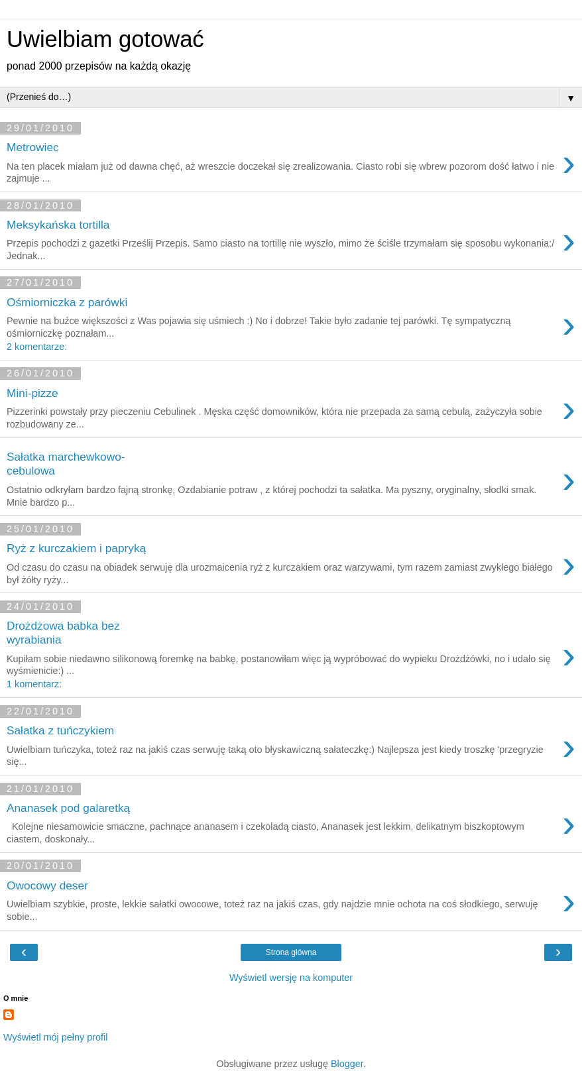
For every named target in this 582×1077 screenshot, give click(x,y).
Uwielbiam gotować (105, 39)
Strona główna (291, 952)
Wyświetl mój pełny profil (55, 1037)
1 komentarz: (34, 684)
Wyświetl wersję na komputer (291, 977)
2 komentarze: (37, 346)
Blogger (347, 1063)
